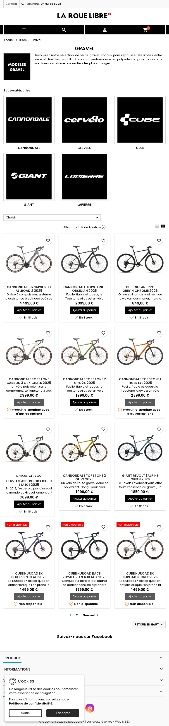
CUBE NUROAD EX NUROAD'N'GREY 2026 (140, 575)
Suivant (91, 615)
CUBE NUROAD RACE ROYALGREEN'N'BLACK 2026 (84, 575)
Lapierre (84, 204)
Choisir (53, 217)
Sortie (25, 713)
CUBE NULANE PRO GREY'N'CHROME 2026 (140, 289)
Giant (29, 204)
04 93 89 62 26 (51, 4)
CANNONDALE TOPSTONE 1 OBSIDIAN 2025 (84, 289)
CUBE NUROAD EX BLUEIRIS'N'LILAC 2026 (29, 575)
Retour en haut (149, 625)
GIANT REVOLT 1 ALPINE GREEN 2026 (140, 477)
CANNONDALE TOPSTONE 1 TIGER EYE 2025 (140, 381)
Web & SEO (122, 722)
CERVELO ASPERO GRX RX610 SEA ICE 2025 (29, 483)
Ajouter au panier (29, 310)
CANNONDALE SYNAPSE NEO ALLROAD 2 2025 (29, 289)
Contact (11, 4)
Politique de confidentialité (30, 703)
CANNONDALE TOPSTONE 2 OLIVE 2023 (84, 477)
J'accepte (62, 713)
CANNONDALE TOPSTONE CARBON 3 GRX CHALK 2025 (29, 381)
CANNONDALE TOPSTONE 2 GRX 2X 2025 (84, 381)
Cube (140, 148)
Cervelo (84, 148)
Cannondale (29, 148)
